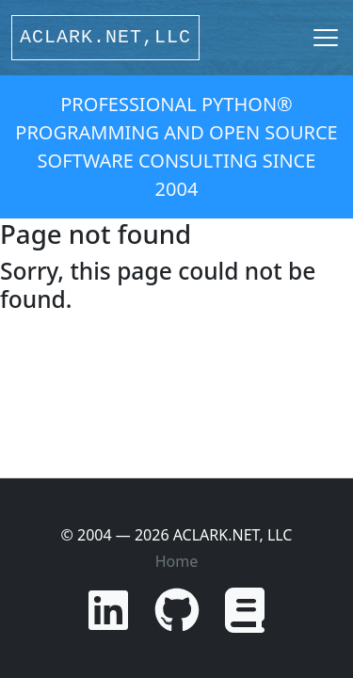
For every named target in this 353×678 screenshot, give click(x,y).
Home (177, 561)
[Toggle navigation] (326, 38)
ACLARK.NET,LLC (105, 37)
